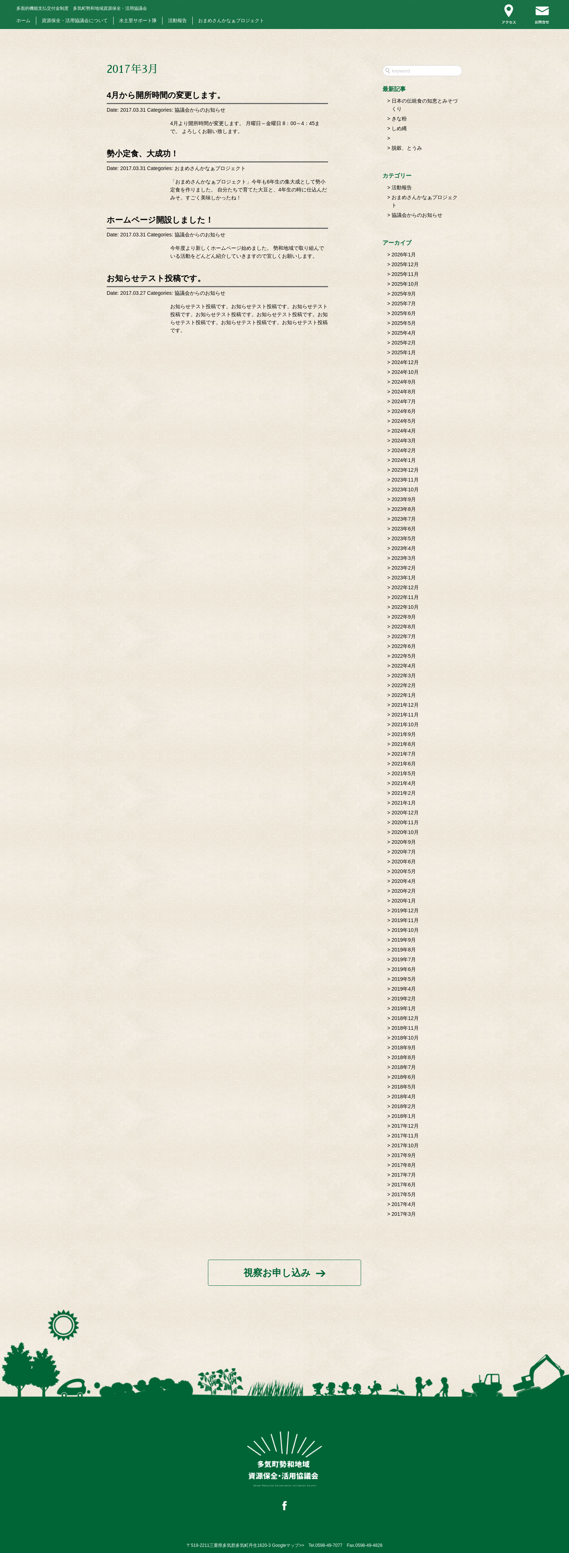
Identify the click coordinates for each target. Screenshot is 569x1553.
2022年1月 (404, 695)
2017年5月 (404, 1194)
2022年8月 (404, 626)
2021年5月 (404, 773)
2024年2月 (404, 450)
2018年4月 (404, 1096)
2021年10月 (405, 724)
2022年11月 (405, 597)
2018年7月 (404, 1067)
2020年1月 (404, 901)
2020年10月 (405, 832)
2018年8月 (404, 1057)
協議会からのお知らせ (200, 110)
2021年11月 (405, 715)
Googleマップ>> (288, 1545)
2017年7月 (404, 1175)
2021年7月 (404, 754)
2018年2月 (404, 1106)
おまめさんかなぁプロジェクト (231, 20)
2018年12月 (405, 1018)
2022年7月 (404, 636)
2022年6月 (404, 646)
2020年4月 (404, 881)
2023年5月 (404, 538)
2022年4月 (404, 666)
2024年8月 (404, 392)
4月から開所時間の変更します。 (166, 95)
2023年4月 (404, 548)
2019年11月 (405, 920)
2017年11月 (405, 1136)
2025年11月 (405, 274)
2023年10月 (405, 489)
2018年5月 (404, 1087)
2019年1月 (404, 1008)
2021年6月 (404, 764)
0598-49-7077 (329, 1545)
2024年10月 (405, 372)
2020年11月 (405, 822)
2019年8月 (404, 950)
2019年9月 (404, 940)
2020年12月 (405, 812)
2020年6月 (404, 861)
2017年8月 (404, 1165)
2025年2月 (404, 343)
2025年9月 (404, 294)
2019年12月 (405, 910)
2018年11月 (405, 1028)
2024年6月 (404, 411)
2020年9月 (404, 842)
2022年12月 (405, 587)
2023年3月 (404, 558)
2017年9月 (404, 1155)
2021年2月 (404, 793)
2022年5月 (404, 656)
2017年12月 (405, 1126)
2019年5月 (404, 979)
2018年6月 (404, 1077)
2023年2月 (404, 568)
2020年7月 (404, 852)
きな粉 (399, 118)
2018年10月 (405, 1038)
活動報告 (177, 20)
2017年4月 (404, 1204)
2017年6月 (404, 1185)
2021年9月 (404, 734)
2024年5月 (404, 421)
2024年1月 (404, 460)
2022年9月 (404, 617)
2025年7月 (404, 303)
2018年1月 (404, 1116)
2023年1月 (404, 578)
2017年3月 (404, 1214)
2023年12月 (405, 470)
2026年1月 (404, 254)
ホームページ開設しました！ (160, 219)
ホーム (23, 20)
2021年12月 (405, 705)
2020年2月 (404, 891)
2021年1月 (404, 803)
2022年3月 (404, 675)
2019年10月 (405, 930)
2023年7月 (404, 519)
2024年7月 (404, 401)
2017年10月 (405, 1145)
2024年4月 (404, 431)
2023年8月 (404, 509)
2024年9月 (404, 382)
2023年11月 (405, 480)
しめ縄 (399, 128)
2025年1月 (404, 352)
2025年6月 (404, 313)
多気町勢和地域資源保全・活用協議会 (81, 8)
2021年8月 (404, 744)
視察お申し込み (277, 1273)
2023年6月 (404, 529)
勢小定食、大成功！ (143, 153)
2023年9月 (404, 499)
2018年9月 (404, 1047)
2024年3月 (404, 440)
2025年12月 (405, 264)
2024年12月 (405, 362)
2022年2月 (404, 685)
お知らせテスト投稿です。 (156, 278)
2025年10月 (405, 284)
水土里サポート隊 (138, 20)
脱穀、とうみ (407, 148)
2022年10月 (405, 607)
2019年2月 (404, 998)
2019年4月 (404, 989)
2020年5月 (404, 871)
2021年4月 (404, 783)
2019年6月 (404, 969)
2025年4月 (404, 333)
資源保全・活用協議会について (75, 20)
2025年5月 (404, 323)
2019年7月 (404, 959)
